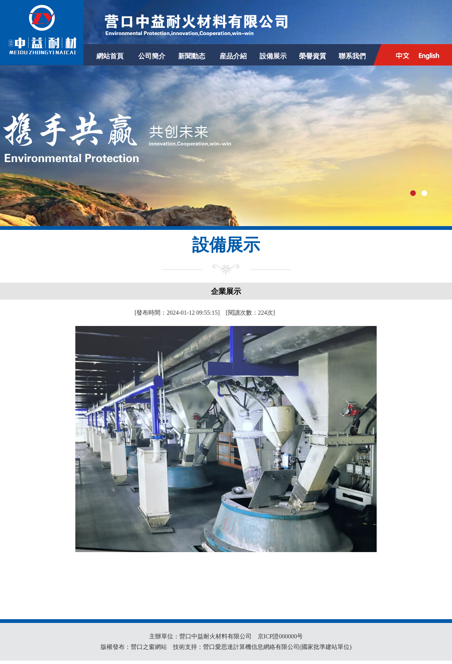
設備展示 (273, 56)
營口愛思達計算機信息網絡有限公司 (251, 647)
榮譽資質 (312, 56)
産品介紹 (233, 56)
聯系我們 (352, 56)
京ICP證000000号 (280, 636)
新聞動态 (191, 56)
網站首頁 (110, 56)
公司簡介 (151, 56)
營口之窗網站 (149, 647)
